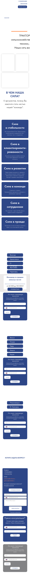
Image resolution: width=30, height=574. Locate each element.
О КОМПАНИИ (23, 1)
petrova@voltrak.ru (9, 480)
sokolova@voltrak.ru (9, 478)
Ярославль (13, 267)
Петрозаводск (15, 403)
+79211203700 (8, 474)
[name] (15, 304)
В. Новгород (14, 407)
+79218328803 (8, 472)
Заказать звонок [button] (22, 6)
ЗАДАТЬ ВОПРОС (15, 508)
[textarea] (15, 502)
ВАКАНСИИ (24, 4)
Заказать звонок (15, 535)
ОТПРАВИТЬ (15, 316)
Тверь (12, 346)
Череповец (14, 272)
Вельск (12, 338)
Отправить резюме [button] (15, 490)
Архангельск (14, 259)
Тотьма (12, 342)
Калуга (12, 350)
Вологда (13, 255)
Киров (12, 354)
